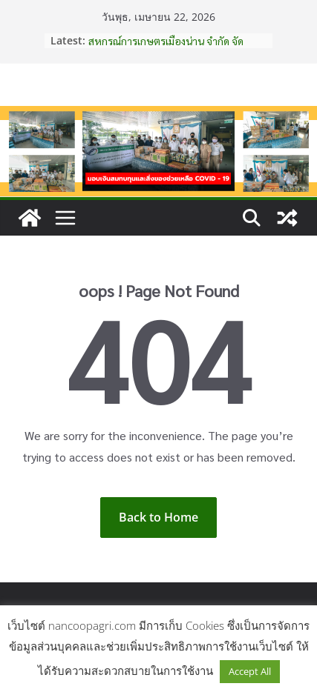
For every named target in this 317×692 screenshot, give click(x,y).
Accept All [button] (250, 671)
